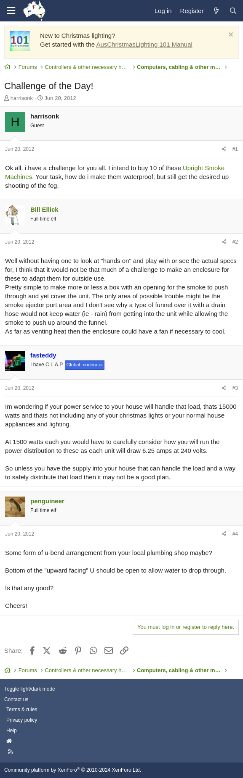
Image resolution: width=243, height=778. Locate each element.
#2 (235, 242)
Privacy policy (21, 720)
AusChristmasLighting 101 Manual (144, 44)
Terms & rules (21, 709)
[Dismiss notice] (229, 35)
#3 (235, 388)
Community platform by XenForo (72, 770)
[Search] (232, 10)
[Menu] (11, 10)
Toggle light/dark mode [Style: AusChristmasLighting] (29, 689)
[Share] (224, 149)
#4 (235, 534)
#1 (235, 149)
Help (11, 730)
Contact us (16, 699)
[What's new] (216, 10)
